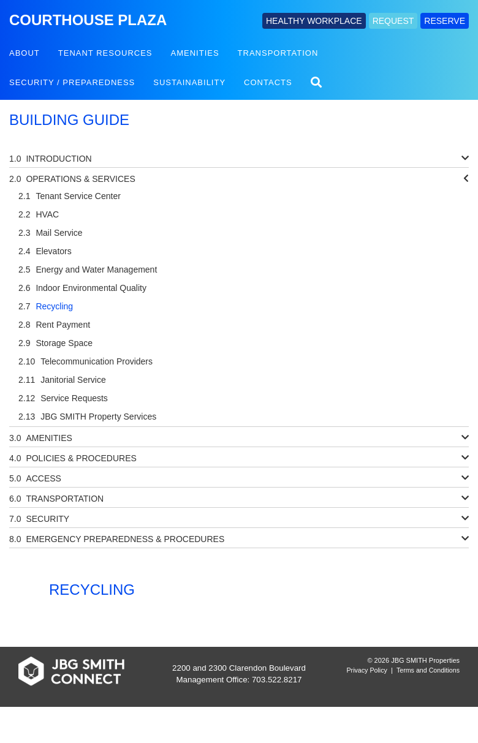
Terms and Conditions (428, 670)
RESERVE (444, 21)
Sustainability (189, 82)
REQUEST (393, 21)
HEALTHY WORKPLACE (314, 21)
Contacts (268, 82)
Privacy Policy (367, 670)
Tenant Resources (105, 53)
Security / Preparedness (72, 82)
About (24, 53)
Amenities (195, 53)
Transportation (278, 53)
